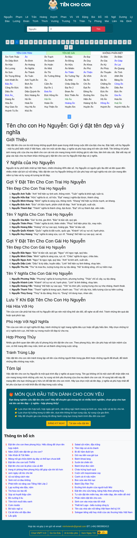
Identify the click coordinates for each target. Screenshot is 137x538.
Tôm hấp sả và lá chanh (87, 448)
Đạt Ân (87, 87)
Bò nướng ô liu (15, 498)
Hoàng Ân (70, 103)
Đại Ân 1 (48, 87)
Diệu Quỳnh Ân (32, 91)
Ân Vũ (103, 76)
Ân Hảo (9, 64)
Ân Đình (29, 61)
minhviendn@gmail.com (74, 526)
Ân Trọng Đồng (12, 76)
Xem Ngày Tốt (88, 533)
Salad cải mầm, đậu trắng (87, 444)
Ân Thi (47, 72)
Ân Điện (118, 57)
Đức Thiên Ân (72, 95)
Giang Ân (9, 99)
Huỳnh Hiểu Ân (121, 107)
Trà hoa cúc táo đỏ (17, 491)
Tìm (98, 29)
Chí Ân (87, 84)
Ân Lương (10, 68)
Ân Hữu (69, 64)
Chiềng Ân (105, 84)
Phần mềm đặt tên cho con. (88, 498)
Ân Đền (104, 57)
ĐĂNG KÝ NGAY (56, 423)
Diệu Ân (104, 87)
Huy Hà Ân (30, 107)
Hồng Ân (104, 103)
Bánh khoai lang (83, 459)
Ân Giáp (118, 61)
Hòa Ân (9, 103)
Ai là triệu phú (71, 533)
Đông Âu (88, 91)
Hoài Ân (29, 103)
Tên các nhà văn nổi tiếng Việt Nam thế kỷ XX (97, 509)
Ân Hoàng (30, 64)
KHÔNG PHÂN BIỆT (113, 53)
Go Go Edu (55, 533)
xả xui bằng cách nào (18, 477)
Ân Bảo (68, 57)
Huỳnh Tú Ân (11, 111)
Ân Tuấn (29, 76)
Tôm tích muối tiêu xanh (20, 501)
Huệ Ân (118, 103)
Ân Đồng (69, 61)
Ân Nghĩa (29, 68)
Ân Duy (87, 61)
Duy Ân (104, 95)
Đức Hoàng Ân (32, 95)
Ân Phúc (104, 68)
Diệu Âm (118, 87)
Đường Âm (89, 95)
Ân (26, 57)
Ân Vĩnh (87, 76)
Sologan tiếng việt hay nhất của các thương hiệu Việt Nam (103, 512)
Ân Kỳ (103, 64)
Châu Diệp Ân (72, 84)
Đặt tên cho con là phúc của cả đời (25, 466)
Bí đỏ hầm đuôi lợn (84, 452)
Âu (45, 80)
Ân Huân (48, 64)
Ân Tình (118, 72)
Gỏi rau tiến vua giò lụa (86, 455)
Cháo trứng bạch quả (85, 469)
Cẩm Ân (48, 84)
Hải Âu (68, 99)
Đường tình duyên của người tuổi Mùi (93, 487)
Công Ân (118, 84)
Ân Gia (103, 61)
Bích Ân (29, 84)
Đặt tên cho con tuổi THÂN (21, 462)
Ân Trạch (48, 57)
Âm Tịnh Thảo (12, 57)
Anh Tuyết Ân (31, 80)
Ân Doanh (49, 61)
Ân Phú (87, 68)
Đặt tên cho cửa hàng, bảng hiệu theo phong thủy (99, 491)
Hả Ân (28, 99)
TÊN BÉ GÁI (68, 53)
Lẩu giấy (12, 516)
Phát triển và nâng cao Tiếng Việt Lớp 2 (27, 484)
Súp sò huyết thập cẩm (19, 494)
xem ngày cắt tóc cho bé (20, 473)
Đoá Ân (48, 91)
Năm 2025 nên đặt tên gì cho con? (25, 452)
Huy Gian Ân (11, 107)
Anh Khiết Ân (11, 80)
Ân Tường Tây (72, 76)
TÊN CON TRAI (24, 53)
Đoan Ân (69, 91)
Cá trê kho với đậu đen (19, 512)
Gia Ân (117, 95)
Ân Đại (87, 57)
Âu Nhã (68, 80)
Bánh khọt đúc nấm (84, 466)
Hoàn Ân (48, 103)
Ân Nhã (48, 68)
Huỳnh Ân (105, 107)
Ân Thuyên (105, 72)
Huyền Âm (70, 107)
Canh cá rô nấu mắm (85, 477)
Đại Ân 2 (69, 87)
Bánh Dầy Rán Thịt (84, 484)
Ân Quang (119, 68)
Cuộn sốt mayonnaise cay (88, 473)
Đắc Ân (28, 87)
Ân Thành (29, 72)
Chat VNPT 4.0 (38, 533)
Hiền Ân (87, 99)
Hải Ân (47, 99)
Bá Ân (103, 80)
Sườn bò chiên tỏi (84, 462)
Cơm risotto (14, 505)
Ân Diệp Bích (11, 61)
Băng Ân (118, 80)
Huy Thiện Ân (51, 107)
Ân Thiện (88, 72)
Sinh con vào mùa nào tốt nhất (90, 501)
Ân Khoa (88, 64)
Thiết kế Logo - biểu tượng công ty (92, 505)
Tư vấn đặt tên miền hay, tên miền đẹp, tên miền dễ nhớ (102, 494)
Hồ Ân (103, 99)
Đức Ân (104, 91)
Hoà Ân (118, 99)
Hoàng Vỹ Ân (90, 103)
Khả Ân (28, 111)
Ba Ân (87, 80)
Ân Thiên (69, 72)
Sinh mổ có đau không (19, 480)
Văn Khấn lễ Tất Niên (18, 455)
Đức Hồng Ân (51, 95)
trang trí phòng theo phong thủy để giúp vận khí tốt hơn (35, 469)
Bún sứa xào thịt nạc (85, 480)
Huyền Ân (88, 107)
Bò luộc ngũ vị (15, 509)
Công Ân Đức (12, 87)
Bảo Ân (9, 84)
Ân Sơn (9, 72)
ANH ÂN (118, 76)
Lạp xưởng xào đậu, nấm (20, 487)
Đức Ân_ (9, 95)
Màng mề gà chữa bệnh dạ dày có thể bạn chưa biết (34, 459)
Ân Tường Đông (52, 76)
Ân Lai (117, 64)
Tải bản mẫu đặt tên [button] (79, 423)
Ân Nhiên (69, 68)
